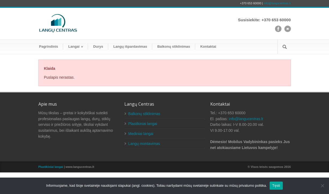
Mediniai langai (140, 133)
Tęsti (276, 185)
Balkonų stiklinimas (173, 46)
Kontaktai (208, 46)
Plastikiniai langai (142, 124)
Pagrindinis (48, 46)
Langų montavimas (144, 143)
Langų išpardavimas (130, 46)
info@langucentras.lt (277, 3)
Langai (75, 46)
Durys (98, 46)
